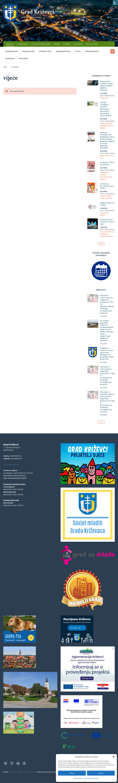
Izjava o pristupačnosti (28, 772)
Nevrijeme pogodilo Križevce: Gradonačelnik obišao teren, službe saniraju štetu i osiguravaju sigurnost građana (106, 330)
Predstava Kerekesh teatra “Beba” (107, 186)
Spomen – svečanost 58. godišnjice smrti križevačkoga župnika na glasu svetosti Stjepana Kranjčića (107, 140)
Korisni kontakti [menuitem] (92, 51)
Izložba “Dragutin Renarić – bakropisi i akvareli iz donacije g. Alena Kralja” (106, 109)
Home (5, 67)
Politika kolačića (78, 778)
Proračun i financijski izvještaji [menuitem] (40, 44)
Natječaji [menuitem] (56, 44)
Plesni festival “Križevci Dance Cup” (107, 221)
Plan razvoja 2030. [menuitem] (92, 44)
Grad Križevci (38, 11)
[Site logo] (10, 21)
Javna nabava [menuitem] (78, 44)
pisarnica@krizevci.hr (11, 464)
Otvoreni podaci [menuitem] (22, 44)
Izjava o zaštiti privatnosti (91, 778)
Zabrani (100, 773)
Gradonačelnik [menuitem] (11, 51)
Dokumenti (15, 67)
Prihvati (72, 773)
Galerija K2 (104, 98)
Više (101, 243)
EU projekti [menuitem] (66, 44)
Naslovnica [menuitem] (23, 58)
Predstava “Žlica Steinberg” (107, 163)
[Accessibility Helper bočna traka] (115, 2)
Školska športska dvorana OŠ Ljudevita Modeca (107, 234)
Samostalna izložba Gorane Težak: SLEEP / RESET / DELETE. (106, 85)
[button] (114, 757)
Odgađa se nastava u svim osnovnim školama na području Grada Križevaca (106, 353)
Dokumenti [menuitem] (10, 44)
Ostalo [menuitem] (78, 51)
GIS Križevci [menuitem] (10, 46)
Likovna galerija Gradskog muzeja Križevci (106, 125)
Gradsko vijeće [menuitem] (28, 51)
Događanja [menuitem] (9, 58)
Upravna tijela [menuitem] (45, 51)
